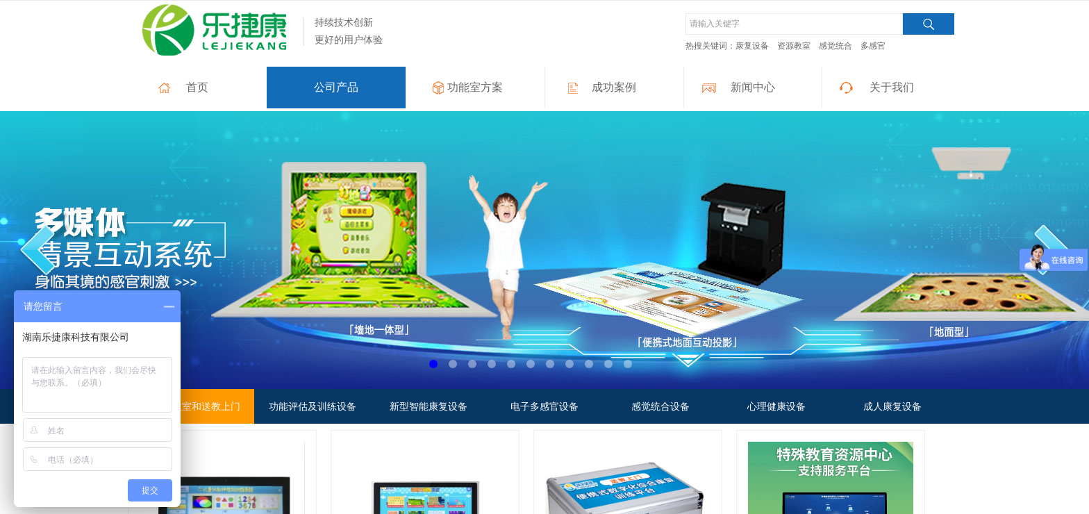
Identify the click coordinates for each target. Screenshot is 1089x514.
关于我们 (892, 87)
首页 (197, 87)
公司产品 (336, 87)
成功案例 (614, 87)
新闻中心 (753, 87)
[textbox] (794, 24)
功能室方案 (475, 87)
